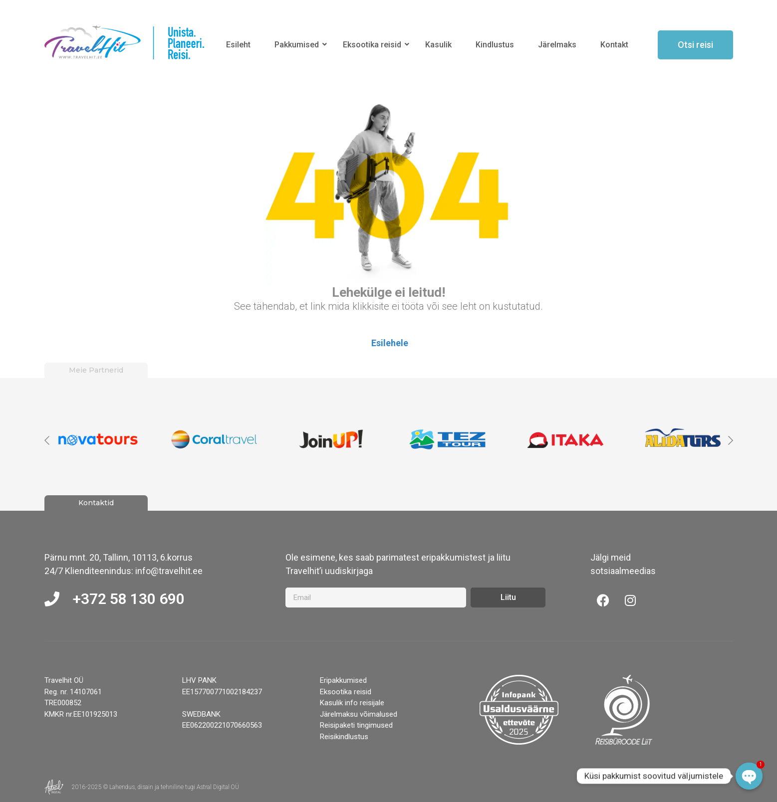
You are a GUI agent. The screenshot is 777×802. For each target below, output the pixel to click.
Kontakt (614, 44)
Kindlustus (495, 44)
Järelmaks (557, 44)
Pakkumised (298, 44)
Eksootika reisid (374, 44)
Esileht (238, 44)
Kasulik (438, 44)
